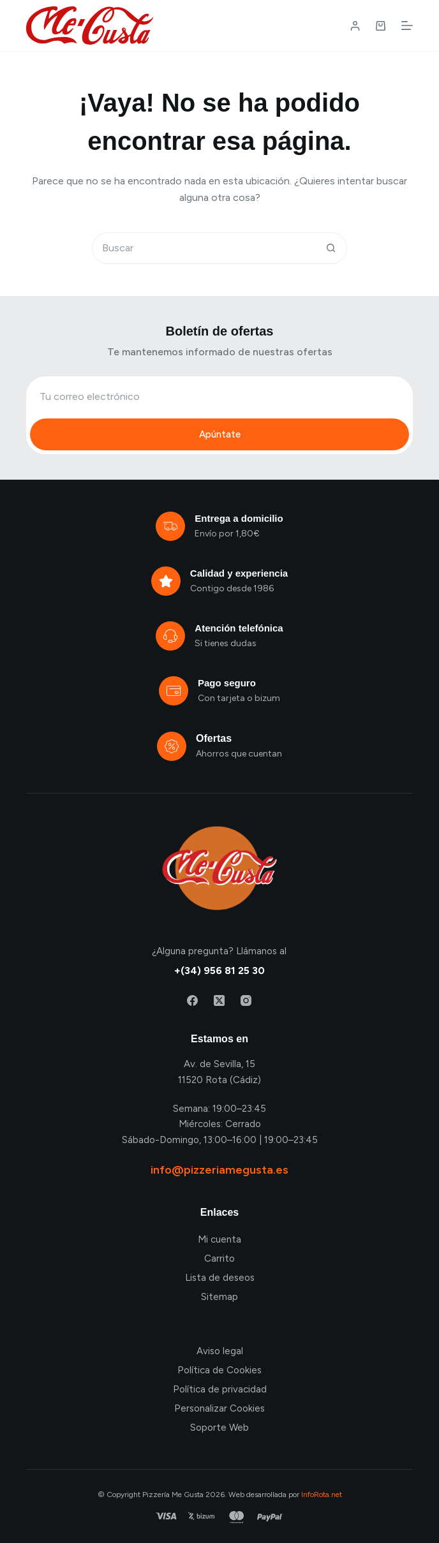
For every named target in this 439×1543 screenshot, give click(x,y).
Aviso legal (220, 1351)
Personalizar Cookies (219, 1408)
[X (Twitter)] (219, 1000)
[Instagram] (246, 1000)
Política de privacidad (220, 1389)
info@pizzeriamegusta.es (219, 1170)
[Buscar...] (204, 248)
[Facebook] (192, 1000)
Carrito (219, 1258)
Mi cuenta (219, 1239)
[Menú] (407, 25)
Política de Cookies (219, 1370)
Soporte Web (219, 1427)
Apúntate (220, 434)
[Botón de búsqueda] (330, 248)
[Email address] (219, 396)
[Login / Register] (355, 26)
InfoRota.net (321, 1494)
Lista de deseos (220, 1277)
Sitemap (219, 1297)
